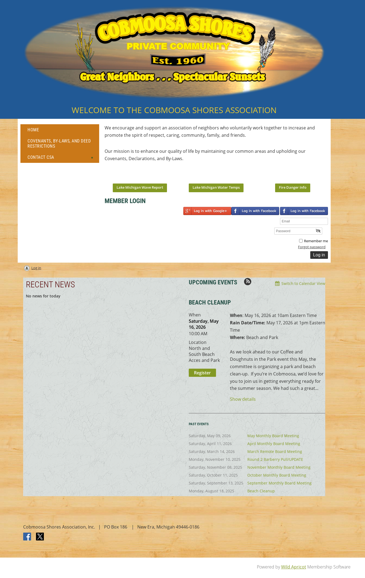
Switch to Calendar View (303, 283)
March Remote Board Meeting (274, 451)
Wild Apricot (293, 567)
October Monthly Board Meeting (276, 475)
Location (197, 342)
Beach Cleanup (261, 490)
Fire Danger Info (292, 187)
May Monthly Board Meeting (273, 435)
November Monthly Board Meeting (279, 467)
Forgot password (312, 246)
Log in (36, 267)
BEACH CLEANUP (210, 302)
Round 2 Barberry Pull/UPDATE (275, 459)
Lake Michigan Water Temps (216, 187)
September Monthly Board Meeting (279, 483)
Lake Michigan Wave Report (140, 187)
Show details (243, 399)
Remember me (316, 240)
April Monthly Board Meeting (273, 443)
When (195, 315)
